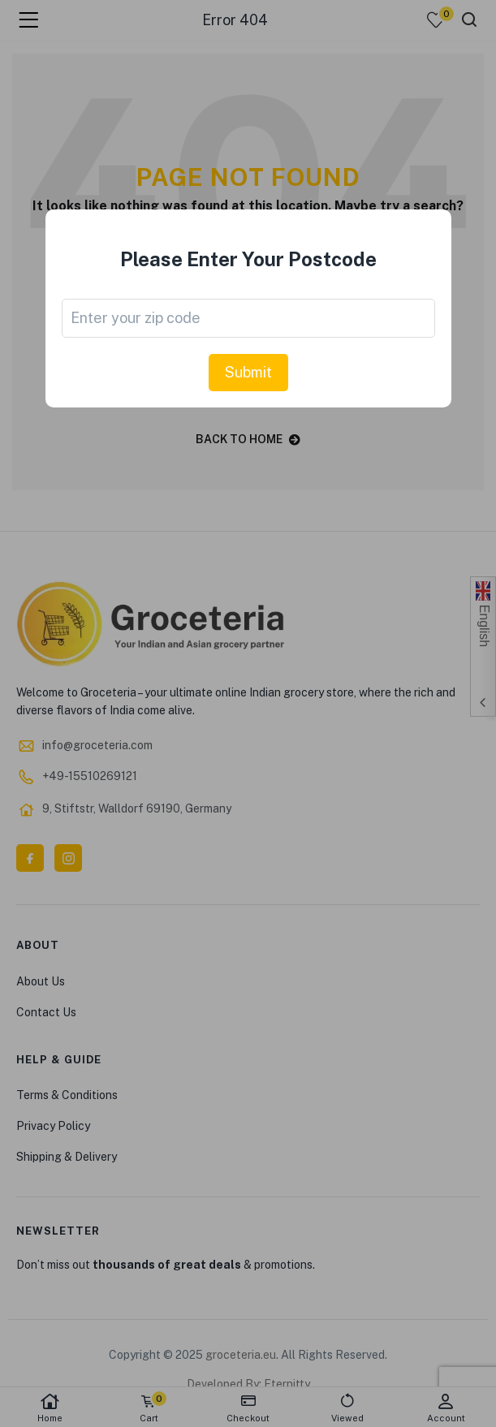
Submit (248, 372)
